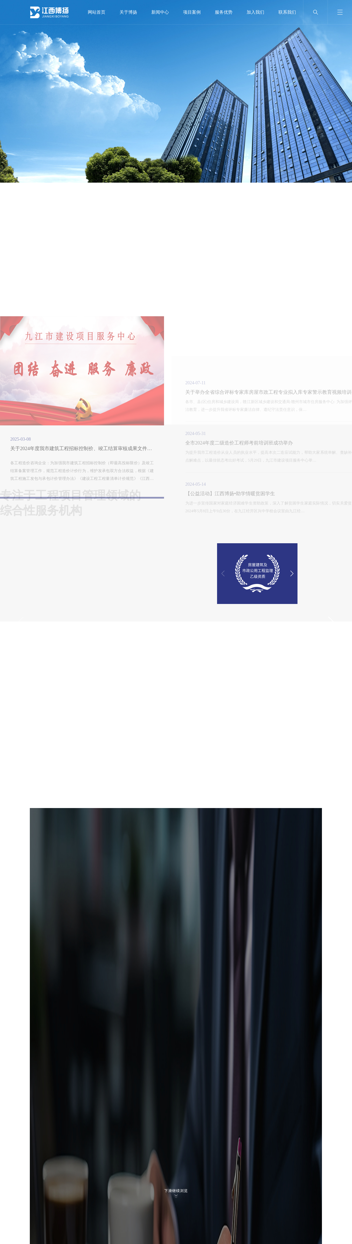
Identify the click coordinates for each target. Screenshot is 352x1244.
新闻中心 (160, 12)
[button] (331, 622)
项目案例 (192, 12)
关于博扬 (128, 12)
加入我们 (255, 12)
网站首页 (96, 12)
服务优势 (223, 12)
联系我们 (287, 12)
